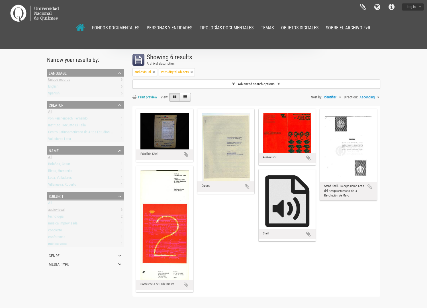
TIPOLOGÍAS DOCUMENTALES (227, 28)
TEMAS (267, 28)
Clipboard (363, 7)
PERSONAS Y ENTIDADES (169, 28)
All (50, 112)
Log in (411, 7)
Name (54, 150)
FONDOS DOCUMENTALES (115, 28)
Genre (54, 255)
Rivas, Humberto (60, 172)
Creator (56, 104)
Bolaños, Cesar (59, 165)
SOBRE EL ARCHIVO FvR (348, 28)
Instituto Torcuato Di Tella (67, 126)
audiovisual (56, 210)
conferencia (56, 238)
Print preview (144, 97)
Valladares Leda (59, 140)
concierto (55, 231)
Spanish (54, 94)
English (53, 87)
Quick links (391, 7)
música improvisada (62, 224)
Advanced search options (256, 84)
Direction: (351, 97)
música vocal (58, 245)
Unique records (59, 80)
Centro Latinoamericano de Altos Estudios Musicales (86, 133)
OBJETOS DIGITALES (299, 28)
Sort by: (316, 97)
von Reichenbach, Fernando (68, 119)
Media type (59, 263)
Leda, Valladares (60, 179)
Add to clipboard (186, 154)
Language (377, 7)
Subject (56, 196)
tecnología (56, 217)
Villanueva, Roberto (62, 185)
